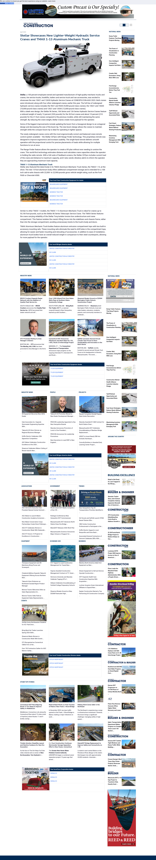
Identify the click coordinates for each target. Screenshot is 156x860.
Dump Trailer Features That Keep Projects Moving (115, 38)
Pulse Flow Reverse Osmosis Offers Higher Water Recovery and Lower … (114, 708)
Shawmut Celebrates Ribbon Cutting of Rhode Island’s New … (34, 449)
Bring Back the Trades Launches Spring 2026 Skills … (32, 631)
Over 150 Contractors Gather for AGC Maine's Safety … (34, 650)
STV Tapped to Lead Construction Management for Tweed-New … (61, 564)
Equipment (25, 541)
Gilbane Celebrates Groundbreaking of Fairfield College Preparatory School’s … (62, 585)
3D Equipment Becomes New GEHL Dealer (33, 415)
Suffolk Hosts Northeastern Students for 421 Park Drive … (34, 623)
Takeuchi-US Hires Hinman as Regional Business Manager (31, 431)
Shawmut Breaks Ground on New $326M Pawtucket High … (61, 592)
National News (115, 32)
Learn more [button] (51, 1)
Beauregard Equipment (59, 184)
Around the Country (116, 436)
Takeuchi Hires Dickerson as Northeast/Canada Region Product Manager (33, 583)
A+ (127, 25)
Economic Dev (55, 541)
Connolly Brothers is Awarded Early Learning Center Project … (90, 444)
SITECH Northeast (56, 659)
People (52, 392)
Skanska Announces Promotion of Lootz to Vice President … (61, 429)
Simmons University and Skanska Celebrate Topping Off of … (61, 578)
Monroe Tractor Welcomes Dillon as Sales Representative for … (33, 591)
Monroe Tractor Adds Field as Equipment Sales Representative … (33, 597)
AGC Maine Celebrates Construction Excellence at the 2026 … (33, 443)
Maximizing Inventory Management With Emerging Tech (113, 424)
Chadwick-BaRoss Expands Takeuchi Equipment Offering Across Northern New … (34, 575)
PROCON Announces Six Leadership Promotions (62, 435)
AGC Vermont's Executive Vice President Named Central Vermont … (34, 509)
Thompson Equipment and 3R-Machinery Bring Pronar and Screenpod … (32, 565)
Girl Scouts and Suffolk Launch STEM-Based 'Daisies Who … (91, 519)
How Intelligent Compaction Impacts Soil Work (115, 63)
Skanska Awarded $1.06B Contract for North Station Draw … (91, 423)
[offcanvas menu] (130, 25)
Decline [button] (2, 3)
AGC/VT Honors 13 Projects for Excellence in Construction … (32, 535)
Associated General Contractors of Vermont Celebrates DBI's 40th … (90, 537)
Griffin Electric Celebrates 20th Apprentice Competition (32, 437)
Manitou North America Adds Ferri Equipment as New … (90, 564)
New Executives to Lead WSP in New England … (62, 441)
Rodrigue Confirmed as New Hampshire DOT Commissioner (60, 517)
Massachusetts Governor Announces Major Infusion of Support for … (62, 533)
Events (24, 601)
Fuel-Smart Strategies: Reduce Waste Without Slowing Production (113, 410)
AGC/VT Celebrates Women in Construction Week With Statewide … (34, 529)
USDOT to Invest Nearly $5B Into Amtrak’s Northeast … (89, 437)
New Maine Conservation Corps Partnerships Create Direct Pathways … (34, 523)
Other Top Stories (27, 682)
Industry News (26, 276)
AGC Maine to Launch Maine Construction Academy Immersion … (34, 517)
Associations (26, 486)
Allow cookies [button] (9, 3)
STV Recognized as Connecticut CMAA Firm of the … (32, 644)
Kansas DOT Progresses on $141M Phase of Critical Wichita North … (115, 690)
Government (55, 486)
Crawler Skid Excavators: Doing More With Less (114, 76)
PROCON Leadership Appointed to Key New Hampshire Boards (62, 423)
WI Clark (52, 252)
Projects (82, 392)
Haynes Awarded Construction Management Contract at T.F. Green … (62, 572)
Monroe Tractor (56, 192)
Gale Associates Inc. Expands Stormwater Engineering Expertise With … (33, 424)
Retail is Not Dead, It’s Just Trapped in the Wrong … (114, 482)
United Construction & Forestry (61, 248)
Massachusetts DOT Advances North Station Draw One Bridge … (62, 523)
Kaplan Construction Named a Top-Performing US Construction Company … (91, 593)
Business (82, 541)
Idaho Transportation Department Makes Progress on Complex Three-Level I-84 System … (115, 726)
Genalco (53, 773)
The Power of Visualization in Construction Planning (113, 325)
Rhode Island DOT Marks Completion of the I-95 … (62, 509)
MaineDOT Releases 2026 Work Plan (62, 528)
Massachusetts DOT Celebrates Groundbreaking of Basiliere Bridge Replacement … (90, 430)
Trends (81, 486)
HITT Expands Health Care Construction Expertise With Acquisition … (88, 579)
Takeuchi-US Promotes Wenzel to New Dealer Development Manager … (62, 415)
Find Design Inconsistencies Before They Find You (113, 368)
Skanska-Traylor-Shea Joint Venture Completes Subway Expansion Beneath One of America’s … (114, 501)
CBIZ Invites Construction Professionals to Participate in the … (91, 525)
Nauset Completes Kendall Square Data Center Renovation (90, 415)
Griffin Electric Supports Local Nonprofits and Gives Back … (89, 531)
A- (121, 25)
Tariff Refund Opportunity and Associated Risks (114, 113)
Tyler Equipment (56, 368)
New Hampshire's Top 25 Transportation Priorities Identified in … (91, 510)
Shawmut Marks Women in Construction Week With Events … (33, 637)
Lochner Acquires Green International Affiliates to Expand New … (91, 586)
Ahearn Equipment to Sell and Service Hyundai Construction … (91, 572)
